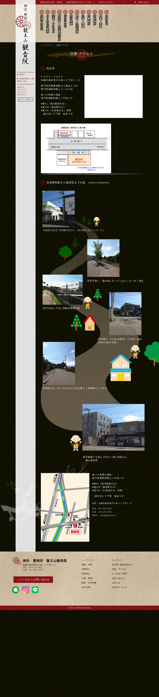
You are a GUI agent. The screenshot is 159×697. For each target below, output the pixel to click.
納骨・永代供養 (89, 583)
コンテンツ (117, 560)
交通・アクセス (119, 569)
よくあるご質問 (119, 574)
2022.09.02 (21, 95)
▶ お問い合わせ (142, 2)
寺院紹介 (86, 569)
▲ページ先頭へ (25, 99)
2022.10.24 (21, 92)
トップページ (46, 45)
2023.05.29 (21, 90)
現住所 (22, 74)
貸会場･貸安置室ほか (122, 565)
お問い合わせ (118, 578)
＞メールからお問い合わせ (33, 579)
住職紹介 (86, 574)
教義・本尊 (87, 565)
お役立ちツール (119, 587)
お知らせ (116, 583)
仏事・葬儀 (87, 578)
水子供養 (86, 587)
